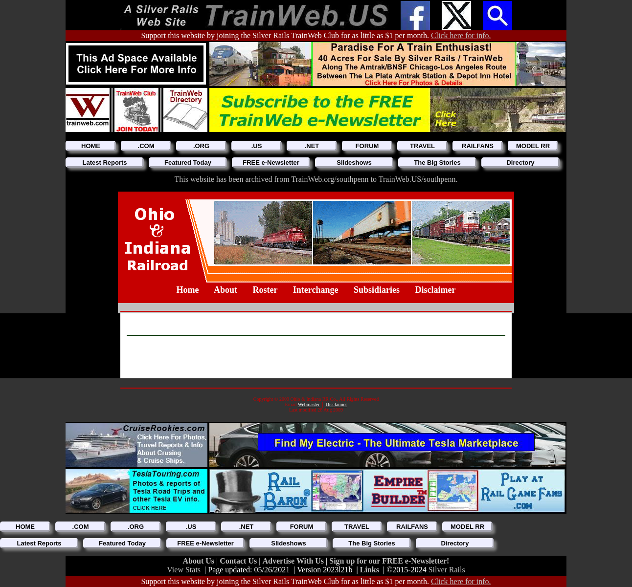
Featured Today (187, 162)
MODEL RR (533, 146)
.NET (312, 146)
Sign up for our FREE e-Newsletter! (389, 561)
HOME (90, 146)
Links (369, 569)
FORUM (367, 146)
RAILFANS (478, 146)
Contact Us (239, 561)
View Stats (184, 569)
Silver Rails (447, 569)
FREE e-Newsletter (271, 162)
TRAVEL (422, 146)
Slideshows (354, 162)
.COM (146, 146)
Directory (520, 162)
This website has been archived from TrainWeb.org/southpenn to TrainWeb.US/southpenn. (316, 179)
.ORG (201, 146)
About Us (199, 561)
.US (256, 146)
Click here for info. (461, 35)
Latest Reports (104, 162)
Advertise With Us (294, 561)
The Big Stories (437, 162)
